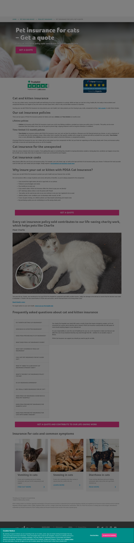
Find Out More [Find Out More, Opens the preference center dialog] (94, 535)
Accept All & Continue (109, 535)
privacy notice (69, 539)
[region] (67, 535)
